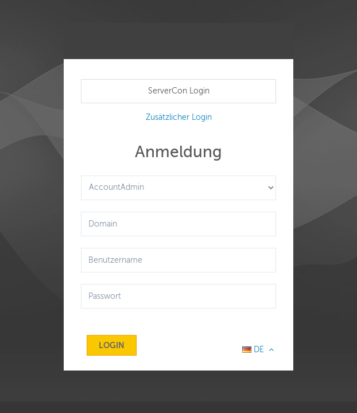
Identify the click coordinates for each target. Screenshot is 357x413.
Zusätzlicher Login (179, 117)
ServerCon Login (178, 91)
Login (112, 345)
